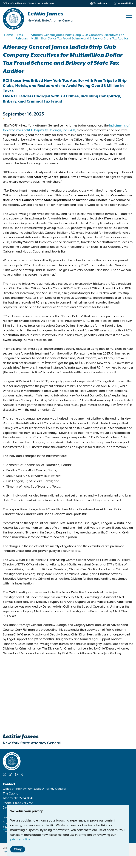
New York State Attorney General (50, 20)
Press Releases (22, 36)
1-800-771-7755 (23, 803)
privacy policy (20, 839)
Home (8, 35)
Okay (18, 849)
